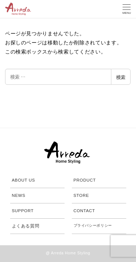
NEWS (18, 195)
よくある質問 (26, 226)
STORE (81, 195)
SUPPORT (23, 211)
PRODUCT (85, 180)
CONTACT (84, 211)
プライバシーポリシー (93, 225)
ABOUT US (23, 180)
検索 (120, 77)
